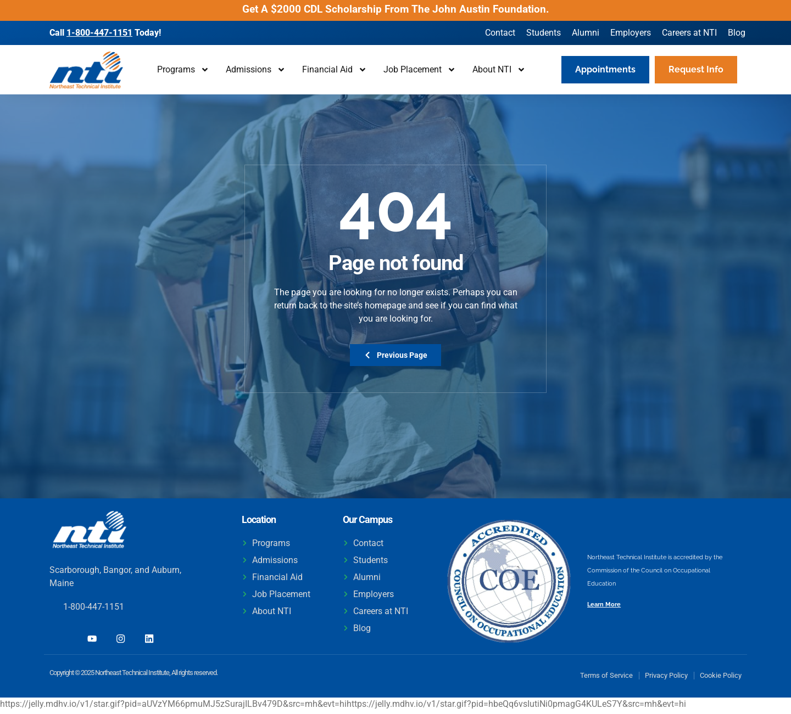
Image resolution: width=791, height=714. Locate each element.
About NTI (499, 70)
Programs (183, 70)
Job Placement (419, 70)
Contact (500, 32)
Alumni (585, 32)
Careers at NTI (689, 32)
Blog (736, 32)
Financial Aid (334, 70)
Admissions (256, 70)
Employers (630, 32)
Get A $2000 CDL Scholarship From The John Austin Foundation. (395, 9)
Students (543, 32)
